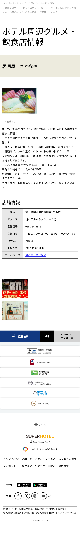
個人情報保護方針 (12, 512)
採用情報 (63, 465)
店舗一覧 (27, 458)
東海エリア (55, 3)
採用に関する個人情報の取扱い (39, 512)
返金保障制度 (26, 508)
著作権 (61, 508)
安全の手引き (10, 508)
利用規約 (50, 508)
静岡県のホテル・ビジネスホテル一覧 (24, 7)
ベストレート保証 (67, 512)
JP (40, 424)
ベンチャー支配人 (45, 465)
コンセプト (9, 465)
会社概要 (27, 465)
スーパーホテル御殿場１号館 (61, 7)
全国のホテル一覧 (38, 3)
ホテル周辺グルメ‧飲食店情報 (21, 12)
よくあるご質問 (67, 458)
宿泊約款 (39, 508)
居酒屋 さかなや (35, 255)
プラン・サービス (45, 458)
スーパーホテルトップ (14, 3)
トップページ (11, 458)
